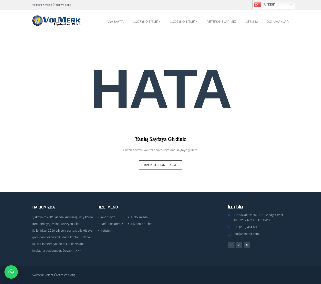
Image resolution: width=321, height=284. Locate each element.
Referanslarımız (112, 224)
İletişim (106, 230)
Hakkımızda (139, 217)
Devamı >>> (72, 250)
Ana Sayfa (108, 217)
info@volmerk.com (246, 234)
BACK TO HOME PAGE (160, 165)
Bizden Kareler (141, 224)
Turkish (264, 4)
